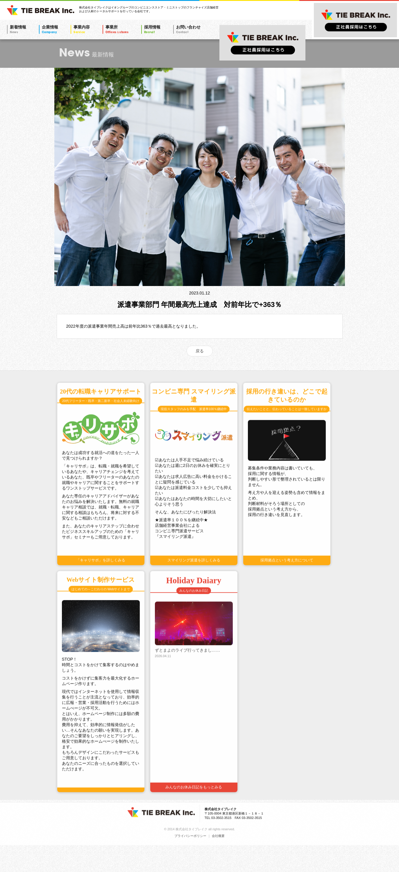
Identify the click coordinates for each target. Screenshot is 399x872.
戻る (200, 351)
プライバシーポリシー (190, 862)
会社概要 (218, 862)
